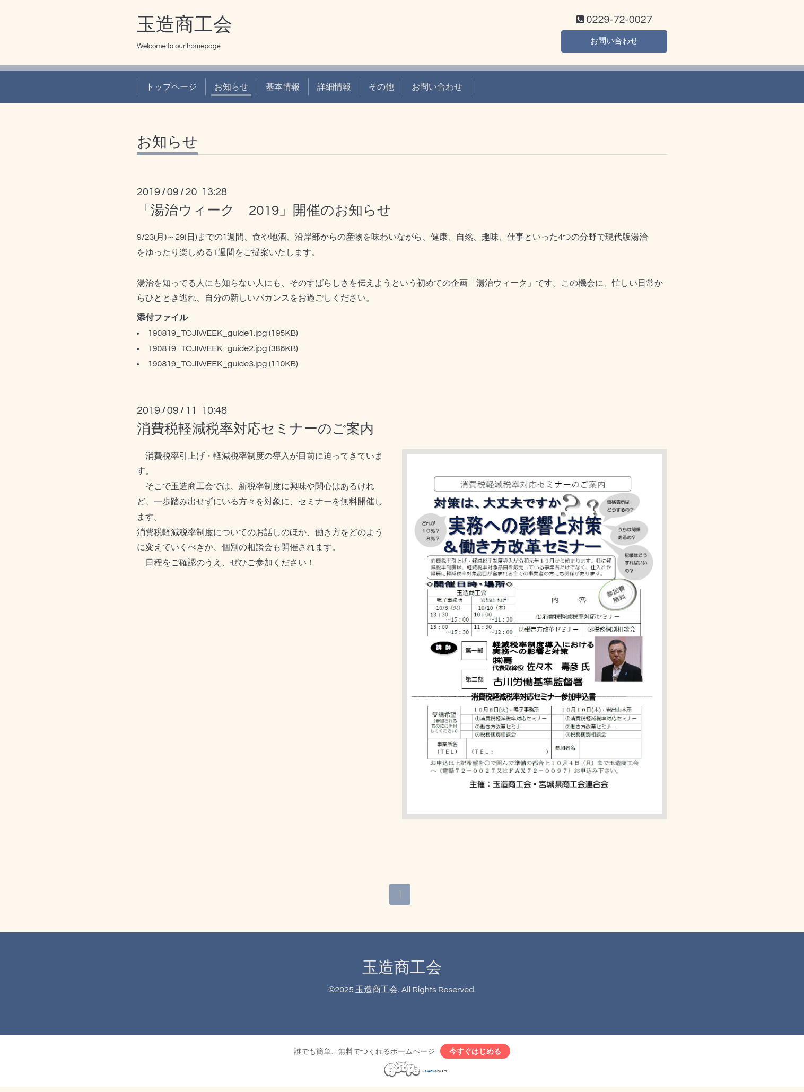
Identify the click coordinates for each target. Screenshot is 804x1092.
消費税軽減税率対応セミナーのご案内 (255, 432)
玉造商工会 (184, 27)
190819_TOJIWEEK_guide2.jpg (207, 350)
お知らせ (231, 89)
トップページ (171, 89)
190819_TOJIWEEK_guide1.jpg (207, 335)
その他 (381, 89)
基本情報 (283, 89)
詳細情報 (334, 89)
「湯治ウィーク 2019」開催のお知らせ (264, 213)
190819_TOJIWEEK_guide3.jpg (207, 366)
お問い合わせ (614, 42)
